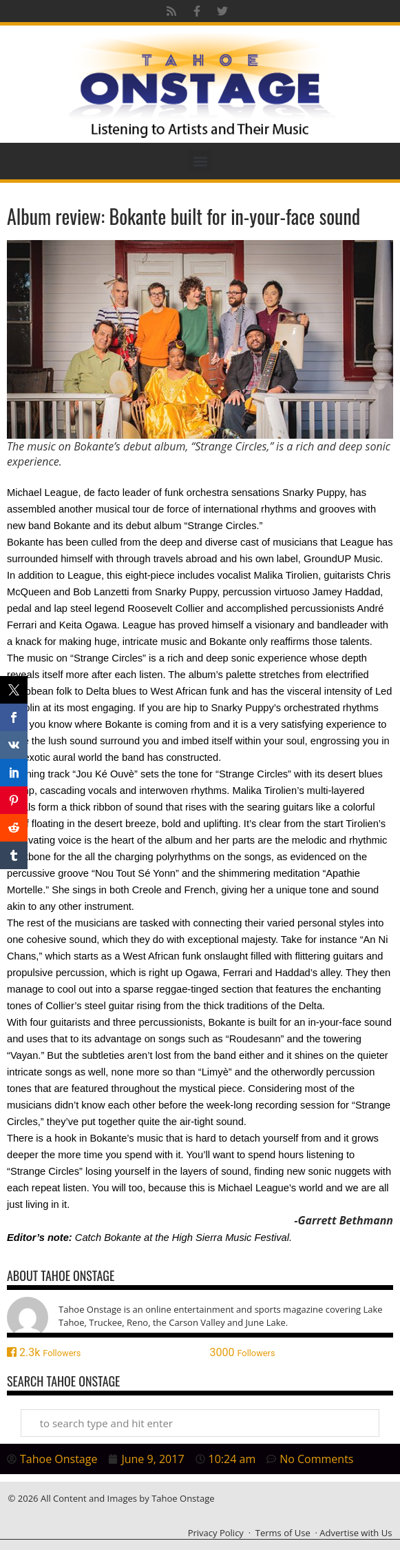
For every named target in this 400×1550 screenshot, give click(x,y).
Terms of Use (282, 1533)
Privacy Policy (216, 1533)
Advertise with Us (355, 1533)
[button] (200, 161)
